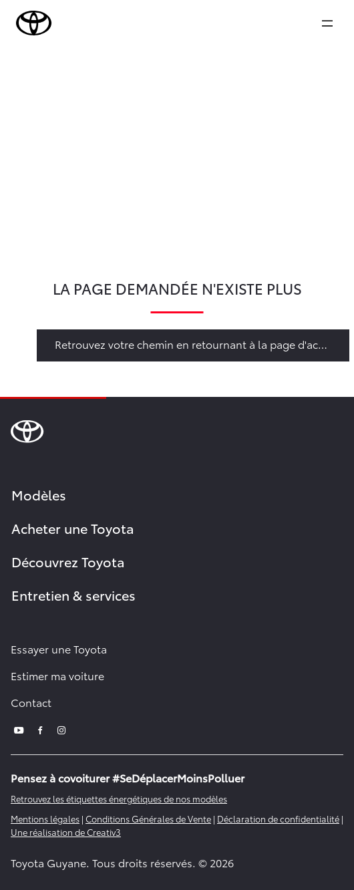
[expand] (327, 23)
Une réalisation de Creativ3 (66, 832)
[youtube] (19, 728)
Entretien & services (73, 594)
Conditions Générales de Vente (148, 818)
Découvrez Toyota (68, 561)
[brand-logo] (34, 23)
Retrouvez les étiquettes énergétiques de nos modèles (119, 798)
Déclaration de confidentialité (278, 818)
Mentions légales (45, 818)
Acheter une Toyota (72, 528)
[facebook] (40, 728)
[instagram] (61, 728)
